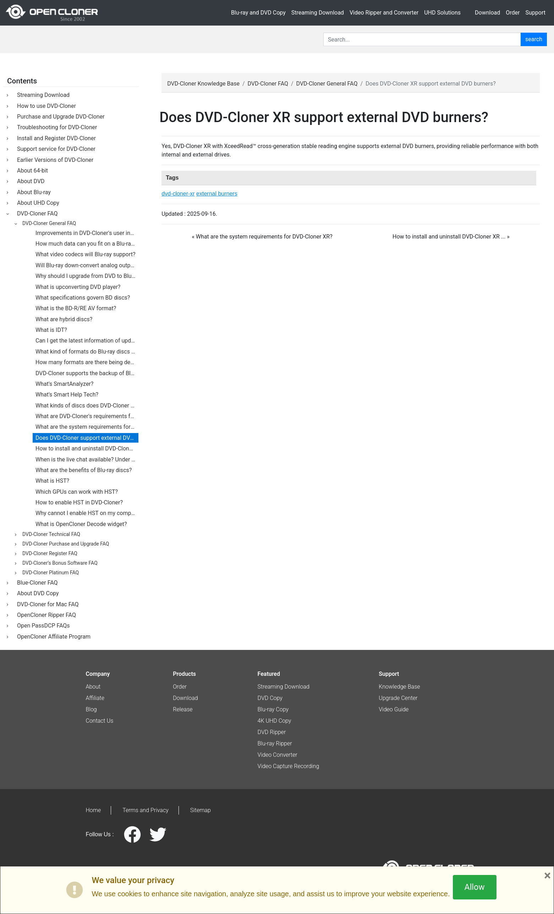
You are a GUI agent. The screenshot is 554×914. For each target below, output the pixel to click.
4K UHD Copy (274, 720)
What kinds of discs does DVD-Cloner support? (86, 405)
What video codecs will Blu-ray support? (85, 254)
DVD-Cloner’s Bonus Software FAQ (59, 563)
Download (487, 12)
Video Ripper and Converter (384, 12)
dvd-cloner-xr (177, 194)
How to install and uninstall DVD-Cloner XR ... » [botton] (451, 236)
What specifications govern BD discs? (82, 297)
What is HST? (52, 480)
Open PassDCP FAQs (42, 625)
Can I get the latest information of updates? (86, 340)
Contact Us (100, 720)
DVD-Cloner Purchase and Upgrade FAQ (64, 544)
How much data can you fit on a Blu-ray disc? (86, 243)
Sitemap (200, 810)
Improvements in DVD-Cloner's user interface (86, 233)
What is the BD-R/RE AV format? (75, 308)
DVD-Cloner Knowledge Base (203, 83)
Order (513, 12)
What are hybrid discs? (63, 319)
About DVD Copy (36, 593)
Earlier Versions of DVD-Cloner (53, 160)
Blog (91, 709)
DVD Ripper (272, 732)
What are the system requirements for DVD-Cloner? (86, 426)
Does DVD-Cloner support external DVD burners (86, 437)
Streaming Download (317, 12)
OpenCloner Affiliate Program (52, 636)
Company (98, 674)
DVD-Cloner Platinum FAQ (49, 573)
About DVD (29, 181)
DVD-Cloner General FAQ (327, 83)
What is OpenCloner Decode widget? (81, 524)
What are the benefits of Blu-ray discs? (83, 470)
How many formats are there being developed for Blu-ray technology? (86, 362)
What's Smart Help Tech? (66, 394)
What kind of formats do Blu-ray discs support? (86, 351)
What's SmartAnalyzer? (64, 384)
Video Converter (277, 754)
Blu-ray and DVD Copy (258, 12)
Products (184, 674)
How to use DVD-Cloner (45, 106)
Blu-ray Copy (273, 709)
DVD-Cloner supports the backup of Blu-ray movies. (86, 373)
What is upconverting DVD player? (77, 287)
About (93, 686)
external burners (216, 194)
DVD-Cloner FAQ (268, 83)
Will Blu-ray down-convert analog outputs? (86, 265)
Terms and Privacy (145, 810)
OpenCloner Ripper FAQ (45, 615)
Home (93, 810)
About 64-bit (31, 170)
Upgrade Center (398, 698)
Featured (269, 674)
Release (182, 709)
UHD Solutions (442, 12)
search (533, 39)
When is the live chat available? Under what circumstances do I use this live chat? (86, 459)
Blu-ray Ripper (275, 743)
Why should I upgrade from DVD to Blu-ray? (86, 276)
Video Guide (393, 709)
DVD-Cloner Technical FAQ (50, 534)
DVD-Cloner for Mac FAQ (46, 604)
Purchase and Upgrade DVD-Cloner (59, 116)
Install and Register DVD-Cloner (55, 138)
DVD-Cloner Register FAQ (48, 554)
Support (535, 12)
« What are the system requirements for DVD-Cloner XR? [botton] (262, 236)
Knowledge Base (399, 686)
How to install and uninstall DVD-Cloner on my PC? (86, 448)
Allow (475, 887)
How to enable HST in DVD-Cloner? (79, 502)
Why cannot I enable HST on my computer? (86, 513)
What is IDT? (51, 330)
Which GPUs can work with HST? (76, 491)
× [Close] (547, 875)
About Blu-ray (32, 192)
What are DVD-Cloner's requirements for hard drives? (86, 416)
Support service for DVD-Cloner (54, 149)
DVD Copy (270, 698)
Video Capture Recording (288, 766)
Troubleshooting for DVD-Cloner (55, 127)
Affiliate (95, 698)
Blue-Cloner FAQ (36, 582)
